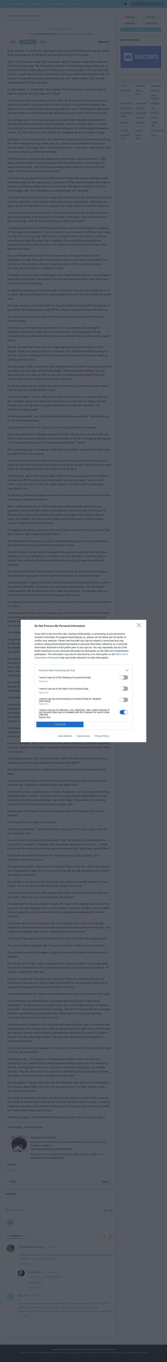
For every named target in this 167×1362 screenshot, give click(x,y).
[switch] (124, 677)
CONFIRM (60, 724)
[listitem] (83, 670)
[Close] (140, 626)
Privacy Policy (102, 736)
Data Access (83, 736)
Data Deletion (65, 736)
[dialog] (83, 681)
